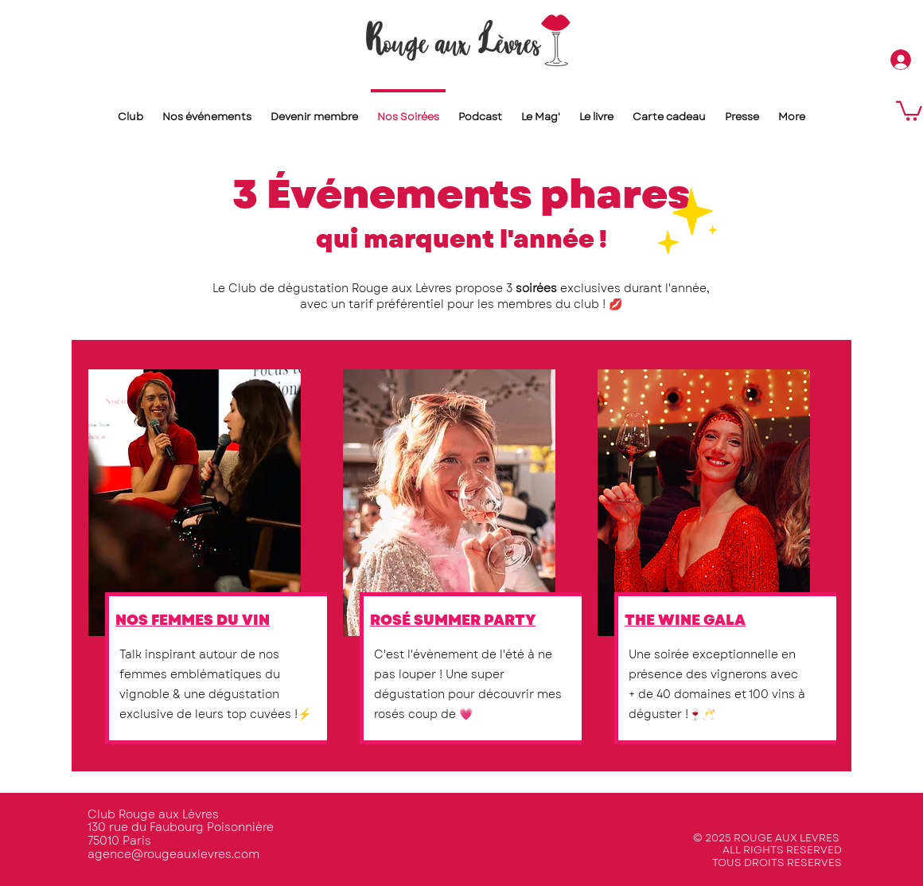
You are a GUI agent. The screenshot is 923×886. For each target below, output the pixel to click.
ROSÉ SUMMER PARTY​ (452, 620)
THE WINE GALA (685, 620)
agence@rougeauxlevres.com (173, 854)
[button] (909, 110)
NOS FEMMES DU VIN (192, 620)
